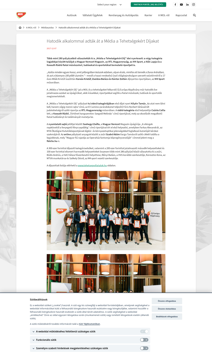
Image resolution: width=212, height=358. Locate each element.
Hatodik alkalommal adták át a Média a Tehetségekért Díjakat (90, 27)
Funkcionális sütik (46, 339)
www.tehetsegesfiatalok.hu (92, 165)
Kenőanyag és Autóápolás (123, 15)
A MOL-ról (31, 27)
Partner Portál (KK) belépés (148, 4)
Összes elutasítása (167, 309)
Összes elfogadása (167, 301)
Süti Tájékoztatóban (89, 323)
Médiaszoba (47, 27)
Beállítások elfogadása (167, 316)
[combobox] (109, 5)
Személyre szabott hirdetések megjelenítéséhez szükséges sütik (72, 348)
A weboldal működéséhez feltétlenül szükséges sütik (66, 331)
